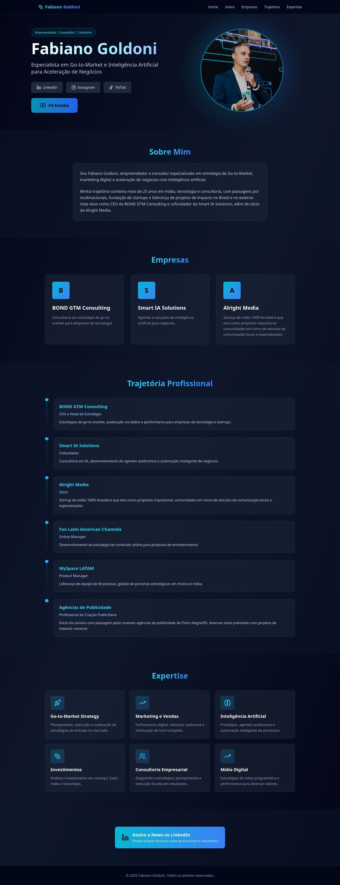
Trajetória (272, 7)
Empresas (249, 7)
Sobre (230, 7)
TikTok (117, 87)
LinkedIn (47, 87)
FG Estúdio (54, 105)
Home (213, 7)
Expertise (294, 7)
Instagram (83, 87)
